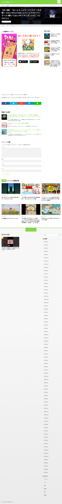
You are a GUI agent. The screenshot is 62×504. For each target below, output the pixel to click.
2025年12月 (46, 261)
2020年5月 (46, 472)
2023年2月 (46, 368)
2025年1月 (46, 295)
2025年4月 (46, 286)
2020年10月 (46, 456)
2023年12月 (46, 336)
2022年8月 (46, 387)
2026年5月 (46, 245)
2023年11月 (46, 340)
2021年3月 (46, 440)
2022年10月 (46, 380)
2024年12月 (46, 299)
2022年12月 (46, 374)
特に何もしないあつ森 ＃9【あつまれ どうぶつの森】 (51, 220)
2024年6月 (46, 318)
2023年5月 (46, 358)
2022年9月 (46, 384)
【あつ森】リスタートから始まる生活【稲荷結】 (18, 124)
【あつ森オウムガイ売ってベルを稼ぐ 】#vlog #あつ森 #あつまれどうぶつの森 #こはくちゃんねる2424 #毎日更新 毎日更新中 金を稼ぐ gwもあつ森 (31, 223)
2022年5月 (46, 396)
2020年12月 (46, 450)
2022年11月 (46, 377)
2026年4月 (46, 248)
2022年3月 (46, 402)
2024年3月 (46, 327)
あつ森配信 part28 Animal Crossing (11, 220)
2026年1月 (46, 258)
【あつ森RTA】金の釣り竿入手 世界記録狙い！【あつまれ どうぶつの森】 (55, 43)
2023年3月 (46, 365)
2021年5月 (46, 434)
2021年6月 (46, 431)
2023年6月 (46, 355)
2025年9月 (46, 270)
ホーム (3, 6)
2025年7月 (46, 277)
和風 (45, 491)
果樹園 (45, 494)
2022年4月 (46, 399)
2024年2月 (46, 330)
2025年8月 (46, 273)
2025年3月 (46, 289)
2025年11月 (46, 264)
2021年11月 (46, 415)
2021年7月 (46, 428)
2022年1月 (46, 409)
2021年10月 (46, 418)
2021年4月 (46, 437)
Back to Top (31, 233)
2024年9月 (46, 308)
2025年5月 (46, 283)
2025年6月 (46, 280)
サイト (3, 169)
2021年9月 (46, 421)
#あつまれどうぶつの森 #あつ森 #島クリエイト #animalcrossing (55, 36)
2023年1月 (46, 371)
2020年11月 (46, 453)
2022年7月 (46, 390)
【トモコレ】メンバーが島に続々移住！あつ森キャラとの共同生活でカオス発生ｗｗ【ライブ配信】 (51, 200)
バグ (45, 481)
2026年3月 (46, 251)
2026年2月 (46, 255)
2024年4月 (46, 324)
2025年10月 (46, 267)
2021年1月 (46, 447)
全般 (9, 22)
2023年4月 (46, 362)
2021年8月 (46, 425)
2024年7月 (46, 314)
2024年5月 (46, 321)
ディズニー (46, 478)
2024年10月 (46, 305)
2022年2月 (46, 406)
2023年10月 (46, 343)
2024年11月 (46, 302)
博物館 (45, 488)
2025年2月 (46, 292)
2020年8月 (46, 462)
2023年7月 (46, 352)
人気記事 (7, 6)
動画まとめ (11, 501)
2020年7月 (46, 465)
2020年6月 (46, 469)
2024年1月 (46, 333)
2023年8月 (46, 349)
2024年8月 (46, 311)
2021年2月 (46, 443)
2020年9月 (46, 459)
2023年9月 (46, 346)
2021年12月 (46, 412)
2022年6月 (46, 393)
